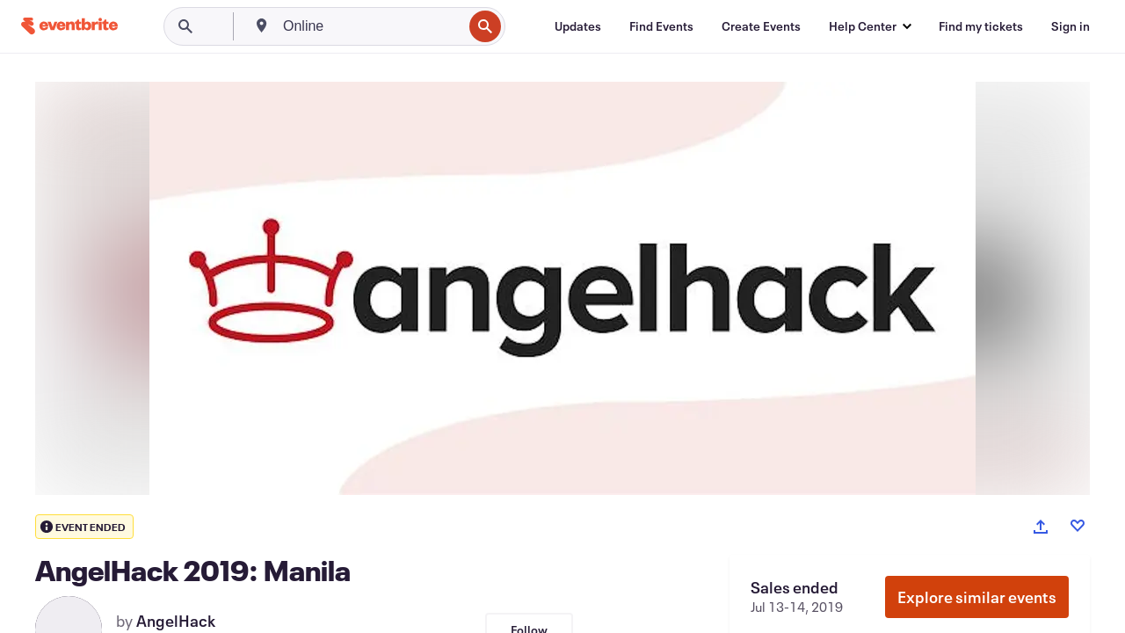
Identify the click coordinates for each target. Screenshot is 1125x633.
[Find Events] (661, 26)
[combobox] (370, 26)
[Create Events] (761, 26)
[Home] (69, 26)
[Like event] (1077, 525)
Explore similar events (976, 597)
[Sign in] (1070, 26)
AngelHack (175, 621)
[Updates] (578, 26)
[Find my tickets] (981, 26)
